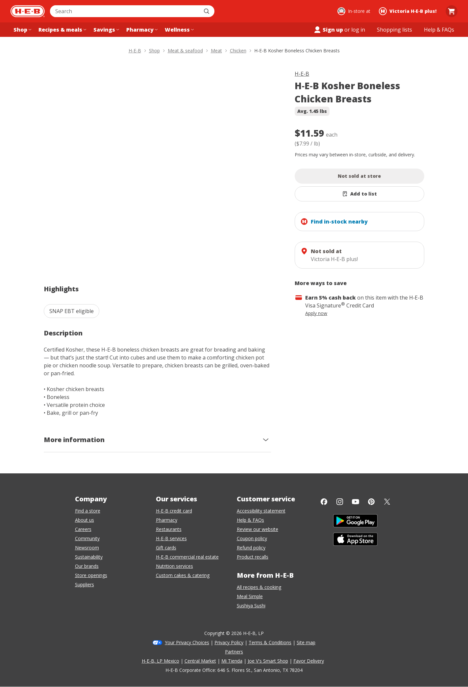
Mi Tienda (231, 661)
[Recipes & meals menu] (62, 29)
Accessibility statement (261, 511)
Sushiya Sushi (251, 605)
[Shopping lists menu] (394, 29)
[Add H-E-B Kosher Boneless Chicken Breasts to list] (359, 193)
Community (87, 538)
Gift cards (166, 547)
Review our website (257, 529)
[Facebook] (324, 501)
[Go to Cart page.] (451, 11)
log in (358, 29)
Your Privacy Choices (187, 642)
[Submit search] (207, 11)
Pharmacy (166, 520)
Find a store (87, 511)
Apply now (316, 313)
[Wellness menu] (178, 29)
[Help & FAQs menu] (439, 29)
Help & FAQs (250, 520)
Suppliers (84, 584)
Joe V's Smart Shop (268, 661)
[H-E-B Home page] (28, 11)
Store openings (91, 575)
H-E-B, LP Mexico (160, 661)
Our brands (87, 566)
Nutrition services (174, 566)
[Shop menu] (22, 29)
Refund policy (251, 547)
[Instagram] (340, 501)
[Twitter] (387, 501)
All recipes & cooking (259, 587)
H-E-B (302, 73)
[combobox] (125, 11)
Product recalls (252, 557)
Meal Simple (250, 596)
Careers (83, 529)
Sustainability (89, 557)
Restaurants (169, 529)
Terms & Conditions (270, 642)
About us (84, 520)
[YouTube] (355, 501)
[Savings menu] (105, 29)
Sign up (328, 30)
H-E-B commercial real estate (187, 557)
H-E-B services (171, 538)
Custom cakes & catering (182, 575)
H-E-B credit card (174, 511)
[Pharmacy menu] (141, 29)
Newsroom (87, 547)
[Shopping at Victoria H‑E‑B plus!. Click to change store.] (408, 11)
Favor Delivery (308, 661)
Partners (234, 651)
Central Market (200, 661)
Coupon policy (252, 538)
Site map (306, 642)
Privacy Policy (228, 642)
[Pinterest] (371, 501)
